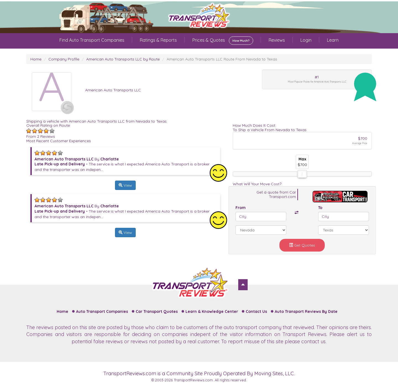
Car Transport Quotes (157, 311)
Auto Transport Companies (102, 311)
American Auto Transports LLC (113, 90)
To (320, 207)
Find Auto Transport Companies (91, 40)
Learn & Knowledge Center (211, 311)
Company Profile (63, 59)
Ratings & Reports (158, 40)
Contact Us (256, 311)
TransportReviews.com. (194, 380)
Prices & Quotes (222, 40)
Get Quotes (302, 245)
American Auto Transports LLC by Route (123, 59)
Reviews (277, 40)
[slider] (302, 174)
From (240, 207)
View (125, 185)
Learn (333, 40)
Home (35, 59)
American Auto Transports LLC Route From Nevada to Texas (222, 59)
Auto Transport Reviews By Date (306, 311)
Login (305, 40)
